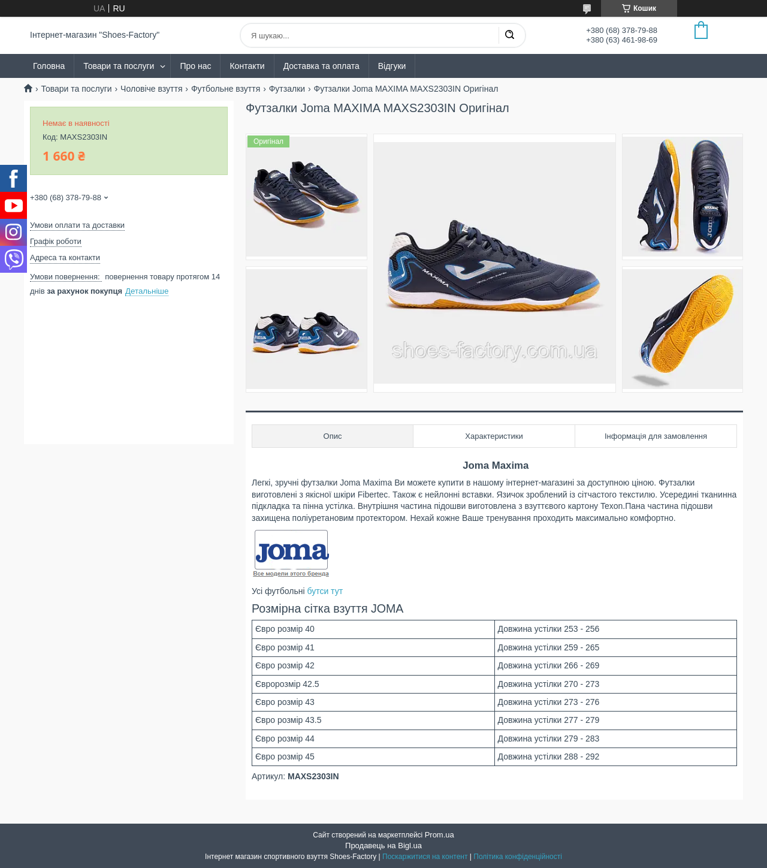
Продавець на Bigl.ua (383, 845)
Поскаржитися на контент (424, 856)
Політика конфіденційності (517, 856)
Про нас (195, 66)
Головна (49, 66)
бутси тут (325, 591)
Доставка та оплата (321, 66)
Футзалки (287, 89)
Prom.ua (439, 834)
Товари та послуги (118, 66)
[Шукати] (509, 35)
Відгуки (392, 66)
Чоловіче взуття (151, 89)
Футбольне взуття (225, 89)
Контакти (247, 66)
